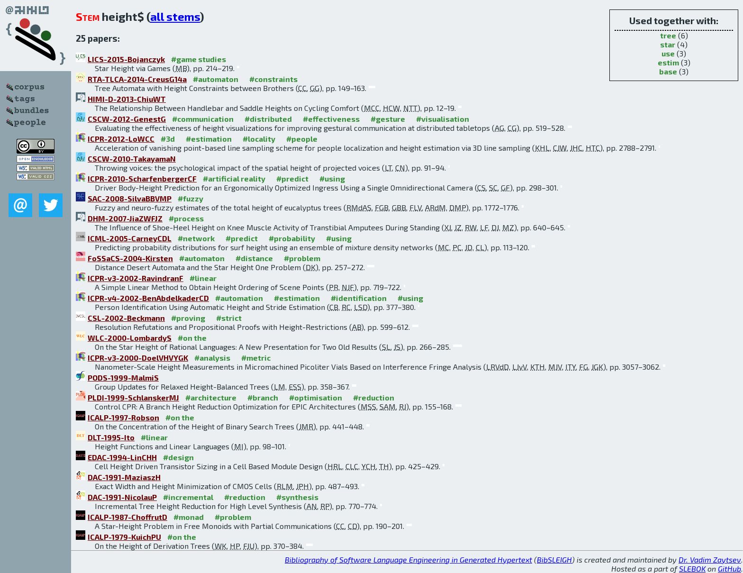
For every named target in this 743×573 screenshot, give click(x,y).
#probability (292, 238)
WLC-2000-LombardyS (130, 337)
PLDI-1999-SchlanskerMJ (133, 397)
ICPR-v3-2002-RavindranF (135, 277)
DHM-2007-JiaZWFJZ (125, 218)
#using (332, 178)
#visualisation (442, 118)
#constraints (273, 78)
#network (196, 238)
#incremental (188, 496)
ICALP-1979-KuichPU (124, 536)
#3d (168, 138)
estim (668, 62)
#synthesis (297, 496)
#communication (203, 118)
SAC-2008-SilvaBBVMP (130, 198)
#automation (239, 297)
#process (186, 218)
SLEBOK (692, 568)
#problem (302, 258)
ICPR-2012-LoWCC (121, 138)
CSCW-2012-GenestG (127, 118)
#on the (192, 337)
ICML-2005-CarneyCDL (130, 238)
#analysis (212, 357)
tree (668, 35)
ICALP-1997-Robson (123, 417)
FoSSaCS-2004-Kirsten (130, 258)
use (668, 53)
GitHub (729, 568)
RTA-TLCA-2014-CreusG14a (137, 78)
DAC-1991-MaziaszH (124, 477)
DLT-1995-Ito (111, 437)
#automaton (215, 78)
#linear (203, 277)
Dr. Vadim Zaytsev (710, 559)
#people (301, 138)
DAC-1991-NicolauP (122, 496)
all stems (175, 16)
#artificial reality (234, 178)
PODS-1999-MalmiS (123, 377)
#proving (188, 317)
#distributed (268, 118)
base (668, 71)
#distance (254, 258)
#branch (262, 397)
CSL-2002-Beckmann (126, 317)
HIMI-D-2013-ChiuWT (127, 98)
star (667, 44)
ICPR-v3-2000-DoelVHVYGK (138, 357)
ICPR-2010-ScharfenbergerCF (142, 178)
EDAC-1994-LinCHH (122, 457)
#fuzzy (190, 198)
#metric (256, 357)
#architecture (210, 397)
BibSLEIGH (554, 559)
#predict (292, 178)
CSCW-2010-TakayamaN (132, 158)
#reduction (373, 397)
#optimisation (315, 397)
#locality (259, 138)
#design (178, 457)
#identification (359, 297)
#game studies (198, 59)
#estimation (209, 138)
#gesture (388, 118)
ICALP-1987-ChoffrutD (127, 516)
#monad (188, 516)
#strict (229, 317)
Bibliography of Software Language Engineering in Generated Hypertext (408, 559)
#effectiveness (331, 118)
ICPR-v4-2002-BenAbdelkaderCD (148, 297)
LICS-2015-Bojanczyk (126, 59)
